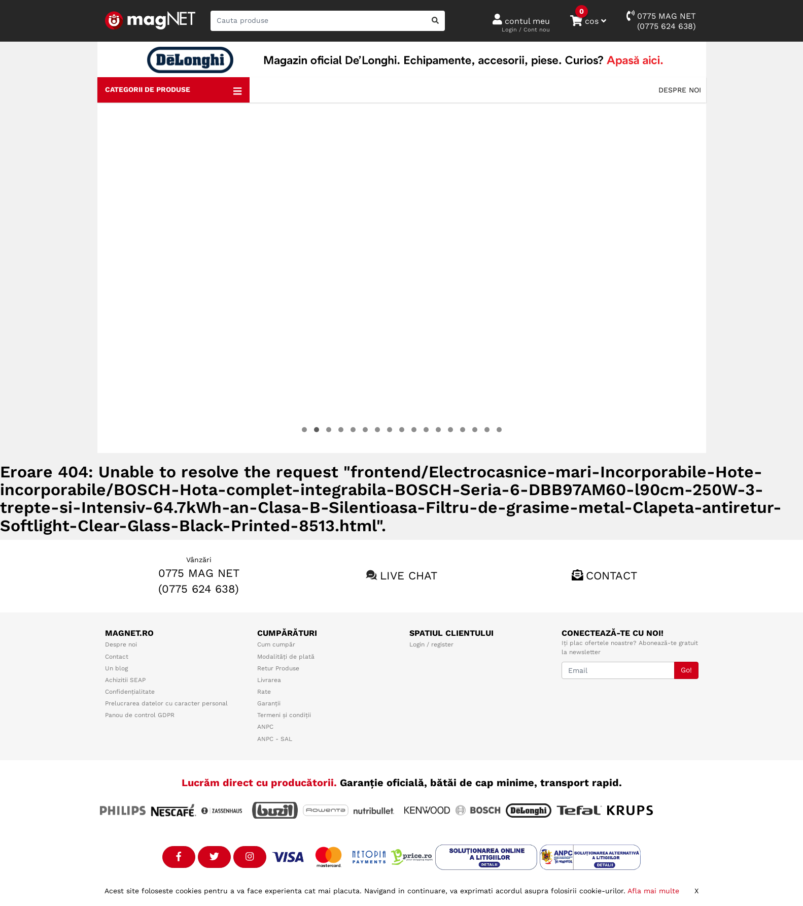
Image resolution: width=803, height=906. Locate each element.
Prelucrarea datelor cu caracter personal (166, 703)
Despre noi (679, 90)
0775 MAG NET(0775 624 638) (661, 20)
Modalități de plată (286, 656)
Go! (686, 670)
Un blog (116, 668)
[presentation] (118, 277)
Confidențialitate (130, 691)
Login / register (431, 644)
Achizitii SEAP (125, 680)
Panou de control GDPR (139, 715)
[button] (304, 430)
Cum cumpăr (276, 644)
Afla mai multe (653, 891)
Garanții (269, 703)
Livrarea (269, 680)
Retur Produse (278, 668)
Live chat (408, 575)
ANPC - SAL (274, 738)
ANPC (265, 726)
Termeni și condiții (284, 715)
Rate (264, 691)
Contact (611, 575)
